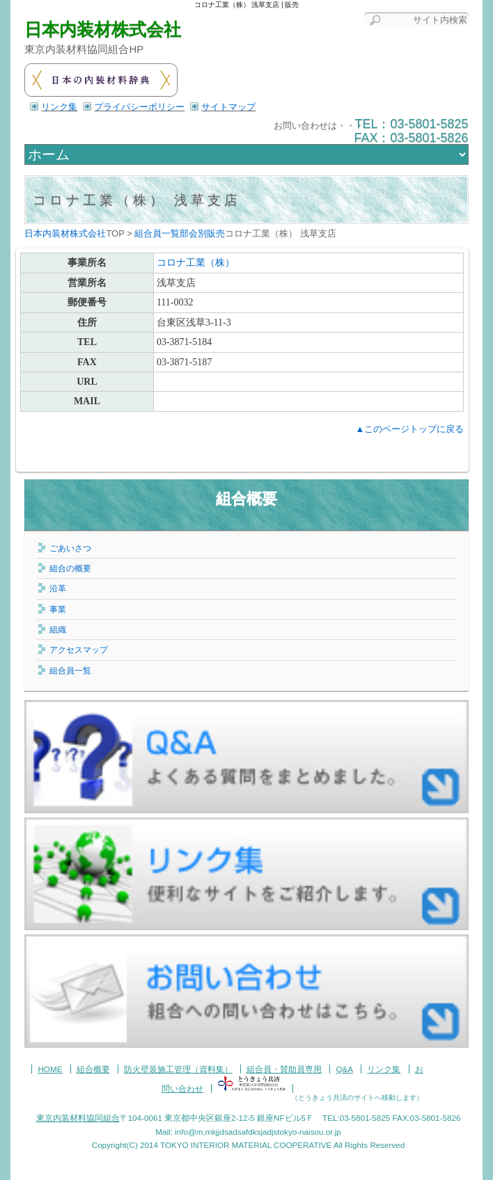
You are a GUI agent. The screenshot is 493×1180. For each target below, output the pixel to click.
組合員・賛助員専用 (284, 1069)
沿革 (57, 588)
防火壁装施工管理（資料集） (178, 1069)
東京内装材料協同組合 (78, 1117)
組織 (57, 629)
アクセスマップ (78, 649)
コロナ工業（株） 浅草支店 (136, 199)
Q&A (344, 1069)
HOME (50, 1069)
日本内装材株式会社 (102, 29)
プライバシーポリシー (139, 107)
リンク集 (59, 107)
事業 (57, 609)
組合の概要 (70, 568)
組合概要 (246, 498)
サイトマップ (228, 107)
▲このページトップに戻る (409, 429)
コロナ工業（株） (196, 262)
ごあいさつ (70, 547)
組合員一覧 (70, 670)
